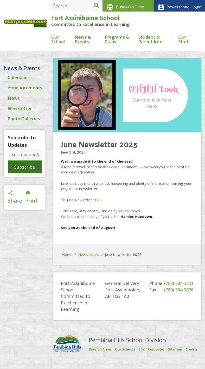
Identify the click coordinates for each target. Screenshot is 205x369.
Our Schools (124, 356)
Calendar (17, 92)
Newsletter (20, 123)
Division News (97, 356)
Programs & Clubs (117, 45)
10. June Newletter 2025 (81, 205)
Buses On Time (123, 5)
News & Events (83, 45)
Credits (193, 354)
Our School (58, 45)
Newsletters (88, 259)
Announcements (25, 102)
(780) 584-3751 (178, 288)
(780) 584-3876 (178, 295)
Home (67, 259)
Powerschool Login (177, 5)
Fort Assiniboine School (85, 21)
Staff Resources (149, 356)
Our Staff (183, 45)
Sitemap (177, 354)
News (14, 113)
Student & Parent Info (150, 45)
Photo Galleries (24, 133)
